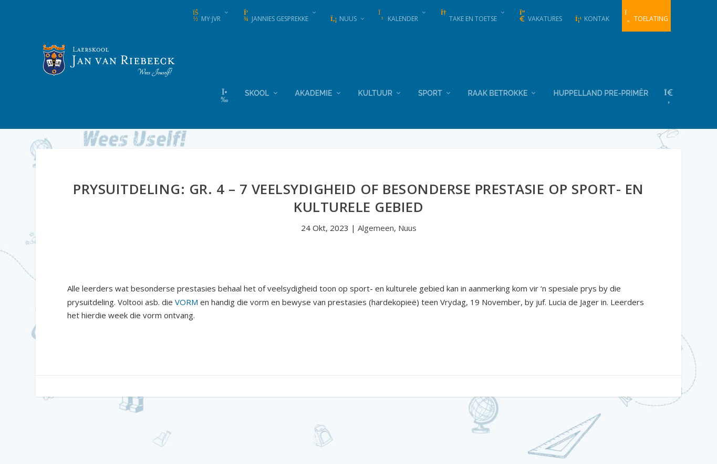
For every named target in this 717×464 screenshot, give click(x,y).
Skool (257, 92)
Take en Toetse (468, 16)
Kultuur (375, 92)
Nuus (343, 18)
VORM (186, 301)
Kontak (592, 18)
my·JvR (206, 16)
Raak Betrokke (498, 92)
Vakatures (540, 16)
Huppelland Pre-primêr (600, 92)
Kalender (398, 16)
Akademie (313, 92)
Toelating (646, 16)
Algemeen (376, 226)
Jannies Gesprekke (275, 16)
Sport (430, 92)
